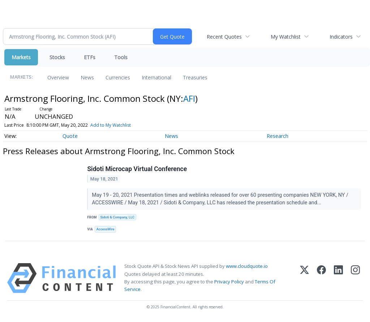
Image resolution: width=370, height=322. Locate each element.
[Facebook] (321, 279)
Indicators (341, 36)
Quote (70, 135)
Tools (121, 57)
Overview (58, 77)
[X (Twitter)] (304, 279)
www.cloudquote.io (247, 267)
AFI (189, 98)
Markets (21, 57)
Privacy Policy (229, 282)
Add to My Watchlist (110, 125)
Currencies (118, 77)
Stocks (57, 57)
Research (277, 135)
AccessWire (106, 230)
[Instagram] (355, 279)
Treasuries (195, 77)
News (87, 77)
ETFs (89, 57)
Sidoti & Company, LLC (117, 217)
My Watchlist (286, 36)
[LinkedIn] (338, 279)
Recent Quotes (224, 36)
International (156, 77)
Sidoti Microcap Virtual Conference (137, 169)
